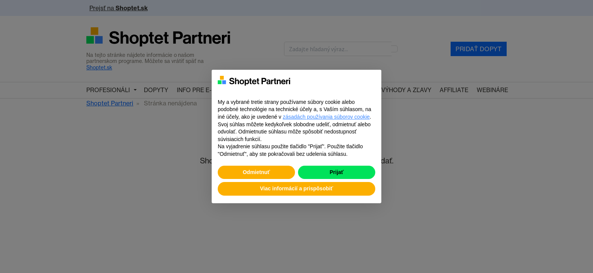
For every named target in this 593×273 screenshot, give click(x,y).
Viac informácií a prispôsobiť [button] (296, 188)
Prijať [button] (336, 172)
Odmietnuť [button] (256, 172)
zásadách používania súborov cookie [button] (326, 117)
